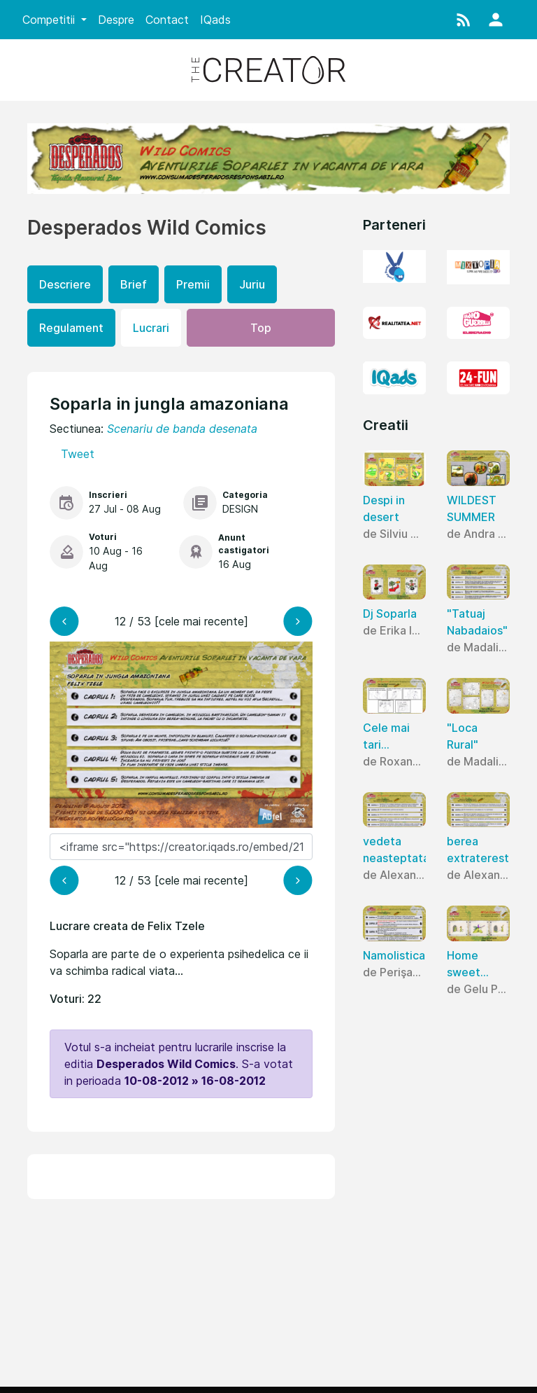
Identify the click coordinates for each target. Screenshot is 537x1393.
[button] (463, 19)
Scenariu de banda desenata (182, 429)
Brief (133, 284)
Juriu (252, 284)
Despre (116, 20)
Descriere (65, 284)
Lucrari (151, 328)
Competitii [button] (50, 20)
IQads (215, 20)
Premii (193, 284)
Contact (167, 20)
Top (260, 328)
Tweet (77, 454)
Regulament (71, 328)
